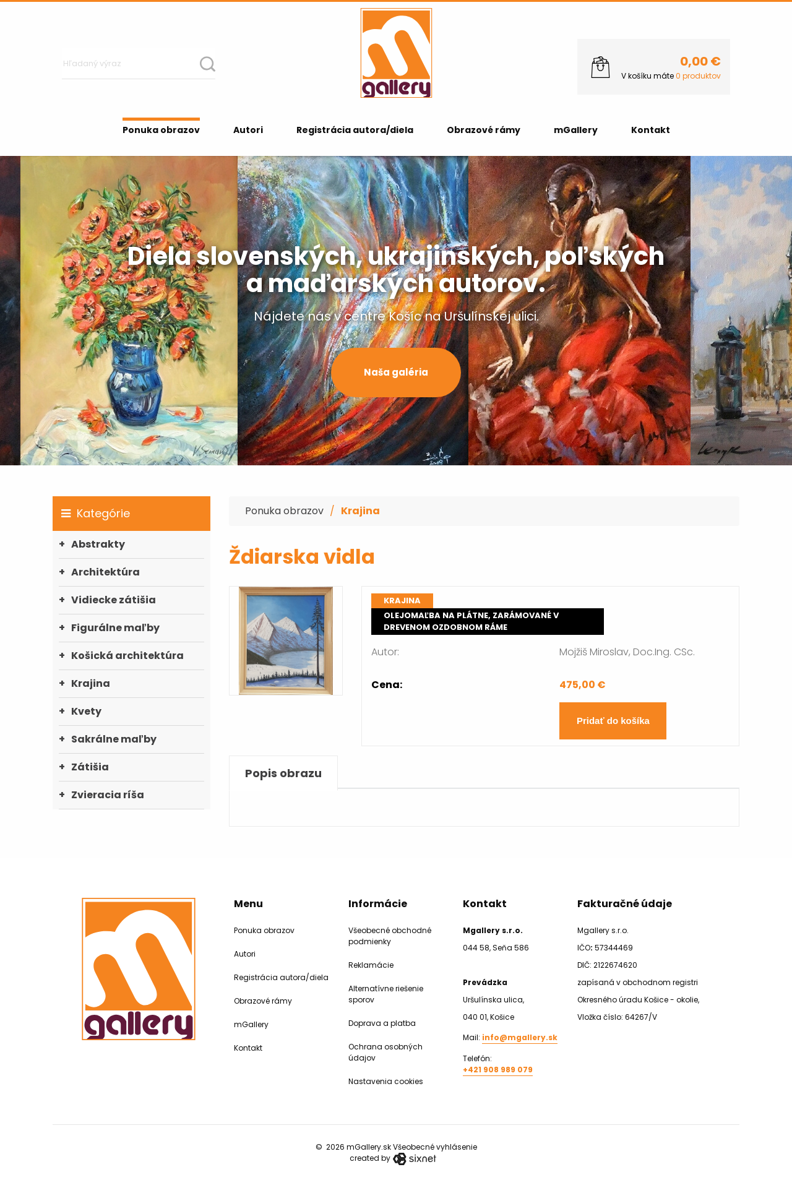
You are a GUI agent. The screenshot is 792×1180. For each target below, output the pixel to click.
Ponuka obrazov (161, 130)
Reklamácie (371, 965)
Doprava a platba (382, 1023)
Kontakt (650, 130)
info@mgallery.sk (519, 1037)
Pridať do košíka (613, 720)
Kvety (86, 711)
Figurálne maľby (115, 628)
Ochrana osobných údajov (385, 1052)
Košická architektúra (127, 655)
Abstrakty (98, 544)
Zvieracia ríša (107, 795)
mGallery (576, 130)
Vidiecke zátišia (113, 600)
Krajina (90, 683)
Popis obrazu (283, 773)
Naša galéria (396, 372)
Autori (248, 130)
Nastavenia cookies (385, 1081)
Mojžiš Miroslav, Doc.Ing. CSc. (627, 652)
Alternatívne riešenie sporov (385, 994)
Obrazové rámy (483, 130)
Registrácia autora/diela (354, 130)
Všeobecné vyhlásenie (435, 1147)
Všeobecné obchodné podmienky (389, 936)
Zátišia (90, 767)
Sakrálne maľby (114, 739)
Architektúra (105, 572)
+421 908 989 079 (498, 1069)
